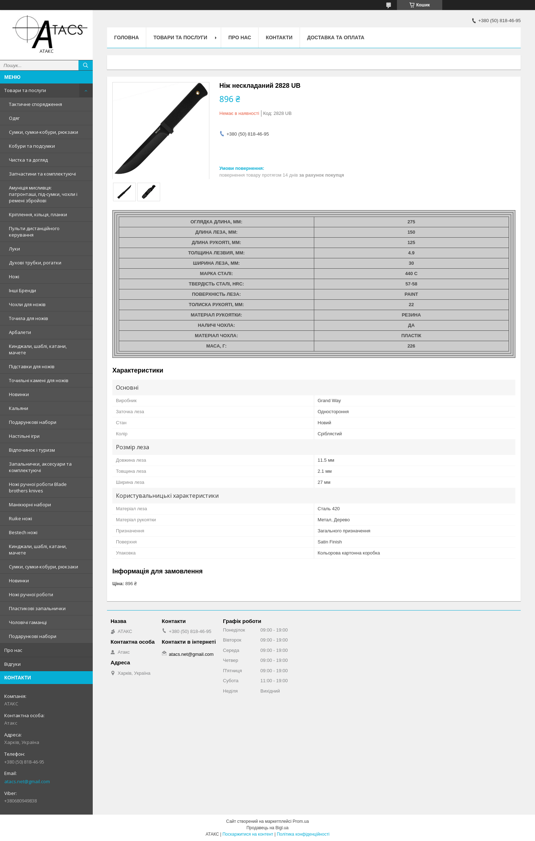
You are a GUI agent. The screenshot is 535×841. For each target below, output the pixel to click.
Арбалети (20, 332)
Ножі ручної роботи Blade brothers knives (38, 487)
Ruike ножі (20, 518)
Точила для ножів (28, 318)
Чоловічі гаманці (28, 622)
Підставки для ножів (32, 366)
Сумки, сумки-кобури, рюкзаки (43, 132)
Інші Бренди (22, 290)
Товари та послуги (25, 90)
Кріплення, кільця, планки (38, 214)
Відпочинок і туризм (32, 450)
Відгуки (12, 664)
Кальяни (18, 408)
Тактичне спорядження (35, 104)
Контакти (279, 37)
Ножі (14, 276)
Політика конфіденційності (303, 834)
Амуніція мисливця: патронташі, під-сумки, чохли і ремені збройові (43, 194)
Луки (14, 248)
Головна (126, 37)
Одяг (14, 118)
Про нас (13, 650)
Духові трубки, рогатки (35, 262)
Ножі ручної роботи (31, 594)
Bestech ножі (23, 532)
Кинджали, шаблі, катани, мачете (38, 349)
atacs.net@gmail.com (27, 781)
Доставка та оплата (336, 37)
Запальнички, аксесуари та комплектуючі (40, 467)
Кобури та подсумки (32, 146)
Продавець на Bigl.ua (267, 827)
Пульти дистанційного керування (34, 231)
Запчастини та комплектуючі (42, 174)
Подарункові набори (32, 422)
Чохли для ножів (27, 304)
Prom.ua (301, 821)
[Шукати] (85, 65)
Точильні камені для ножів (38, 380)
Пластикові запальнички (37, 608)
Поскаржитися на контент (248, 834)
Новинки (19, 394)
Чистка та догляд (28, 160)
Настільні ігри (24, 436)
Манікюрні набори (30, 504)
